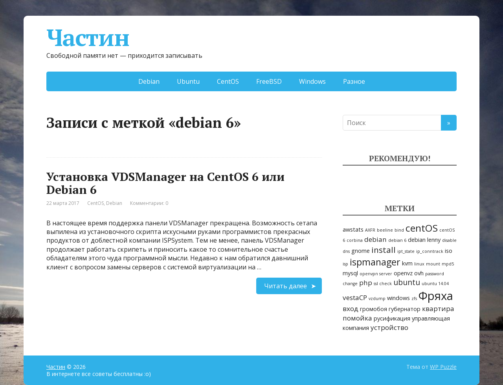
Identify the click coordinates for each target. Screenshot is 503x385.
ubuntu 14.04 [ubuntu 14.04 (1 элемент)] (435, 283)
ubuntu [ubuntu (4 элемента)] (406, 282)
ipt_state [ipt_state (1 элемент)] (406, 251)
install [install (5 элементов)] (383, 249)
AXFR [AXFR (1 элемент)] (370, 230)
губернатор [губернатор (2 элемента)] (404, 309)
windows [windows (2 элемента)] (398, 298)
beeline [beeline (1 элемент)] (385, 230)
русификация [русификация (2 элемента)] (392, 318)
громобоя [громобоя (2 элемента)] (373, 309)
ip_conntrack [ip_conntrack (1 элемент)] (429, 251)
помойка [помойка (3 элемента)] (357, 317)
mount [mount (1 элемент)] (433, 264)
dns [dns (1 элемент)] (346, 251)
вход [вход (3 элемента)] (350, 308)
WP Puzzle (443, 366)
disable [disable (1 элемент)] (449, 240)
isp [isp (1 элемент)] (345, 264)
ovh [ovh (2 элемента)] (419, 273)
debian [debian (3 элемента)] (375, 239)
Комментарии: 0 (149, 203)
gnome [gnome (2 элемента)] (360, 250)
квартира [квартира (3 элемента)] (438, 308)
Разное (354, 81)
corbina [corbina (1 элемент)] (355, 240)
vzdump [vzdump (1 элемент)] (377, 298)
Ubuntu (188, 81)
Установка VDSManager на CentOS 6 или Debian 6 (165, 183)
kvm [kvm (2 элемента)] (407, 263)
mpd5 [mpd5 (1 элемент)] (448, 264)
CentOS (228, 81)
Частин (87, 37)
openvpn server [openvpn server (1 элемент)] (376, 273)
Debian (149, 81)
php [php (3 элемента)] (365, 282)
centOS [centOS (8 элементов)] (422, 227)
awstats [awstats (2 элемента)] (353, 229)
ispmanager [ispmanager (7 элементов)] (375, 262)
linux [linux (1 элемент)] (419, 264)
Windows (312, 81)
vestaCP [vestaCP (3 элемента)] (355, 297)
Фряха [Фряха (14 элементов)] (436, 296)
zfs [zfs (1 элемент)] (414, 298)
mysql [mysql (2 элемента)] (350, 273)
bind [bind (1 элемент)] (399, 230)
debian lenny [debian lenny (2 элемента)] (424, 239)
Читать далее (285, 286)
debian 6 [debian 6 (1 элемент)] (397, 240)
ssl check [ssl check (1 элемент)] (383, 283)
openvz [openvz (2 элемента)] (403, 273)
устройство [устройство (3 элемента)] (389, 327)
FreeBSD (269, 81)
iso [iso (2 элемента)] (448, 250)
